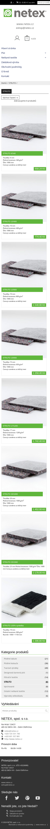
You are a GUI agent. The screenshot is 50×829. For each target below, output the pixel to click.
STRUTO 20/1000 (10, 494)
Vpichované (9, 686)
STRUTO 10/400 (10, 221)
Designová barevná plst (14, 672)
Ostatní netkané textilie (14, 691)
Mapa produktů (16, 811)
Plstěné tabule (10, 658)
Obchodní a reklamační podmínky (21, 824)
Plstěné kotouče (11, 663)
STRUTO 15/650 (10, 358)
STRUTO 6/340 (9, 153)
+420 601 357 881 (12, 736)
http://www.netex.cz (13, 739)
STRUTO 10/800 (10, 290)
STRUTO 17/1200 (10, 426)
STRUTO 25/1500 (10, 562)
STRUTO (12, 83)
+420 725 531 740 (12, 733)
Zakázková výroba (17, 813)
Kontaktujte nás (16, 816)
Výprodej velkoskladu (13, 696)
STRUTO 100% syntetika (13, 626)
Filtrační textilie (11, 677)
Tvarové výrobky (11, 668)
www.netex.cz (25, 24)
